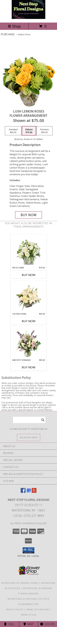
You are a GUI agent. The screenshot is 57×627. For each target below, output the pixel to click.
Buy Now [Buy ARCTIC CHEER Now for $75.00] (28, 275)
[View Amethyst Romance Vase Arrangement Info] (28, 342)
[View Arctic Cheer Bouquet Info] (28, 250)
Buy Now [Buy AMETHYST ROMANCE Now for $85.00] (28, 367)
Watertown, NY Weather (22, 598)
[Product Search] (29, 419)
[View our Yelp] (34, 492)
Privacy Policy (15, 609)
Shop (14, 26)
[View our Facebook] (23, 492)
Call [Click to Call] (9, 624)
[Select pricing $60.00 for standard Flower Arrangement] (13, 130)
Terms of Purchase (37, 609)
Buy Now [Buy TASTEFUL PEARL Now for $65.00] (28, 321)
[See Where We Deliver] (28, 437)
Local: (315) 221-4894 (28, 516)
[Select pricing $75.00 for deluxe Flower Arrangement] (29, 130)
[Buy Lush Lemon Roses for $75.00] (28, 215)
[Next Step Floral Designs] (28, 18)
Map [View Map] (29, 624)
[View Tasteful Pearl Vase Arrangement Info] (28, 296)
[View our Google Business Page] (28, 492)
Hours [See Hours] (47, 624)
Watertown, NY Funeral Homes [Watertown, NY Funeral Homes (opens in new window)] (19, 583)
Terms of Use (28, 614)
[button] (28, 550)
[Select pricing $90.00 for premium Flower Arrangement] (44, 130)
